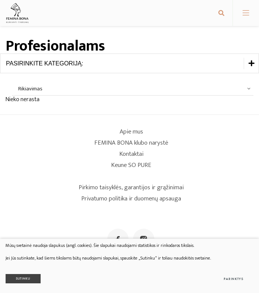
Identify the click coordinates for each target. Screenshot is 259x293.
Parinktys (233, 279)
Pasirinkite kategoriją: (132, 63)
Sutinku (23, 278)
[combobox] (132, 89)
